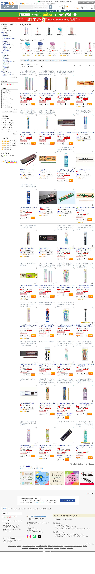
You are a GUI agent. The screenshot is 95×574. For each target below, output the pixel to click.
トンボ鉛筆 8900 (43, 170)
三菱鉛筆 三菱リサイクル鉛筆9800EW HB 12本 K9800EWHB (85, 208)
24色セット (5, 47)
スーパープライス (26, 11)
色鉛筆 (2, 32)
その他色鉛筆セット (8, 44)
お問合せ (63, 1)
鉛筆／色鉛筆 (6, 30)
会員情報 (31, 548)
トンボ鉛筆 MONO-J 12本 (27, 403)
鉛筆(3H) (5, 66)
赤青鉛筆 (5, 46)
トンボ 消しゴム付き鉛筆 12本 (66, 207)
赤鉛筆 (4, 35)
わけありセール (38, 11)
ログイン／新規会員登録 (86, 2)
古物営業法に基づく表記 (41, 546)
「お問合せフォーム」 (39, 502)
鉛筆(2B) (5, 54)
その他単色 (5, 34)
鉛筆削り (3, 71)
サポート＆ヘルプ (12, 546)
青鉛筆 (4, 41)
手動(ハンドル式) (7, 74)
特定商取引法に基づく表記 (29, 546)
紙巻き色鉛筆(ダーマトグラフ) (10, 38)
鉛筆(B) (4, 55)
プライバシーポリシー (58, 546)
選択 (15, 141)
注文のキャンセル (49, 548)
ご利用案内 (68, 1)
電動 (4, 75)
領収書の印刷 (63, 548)
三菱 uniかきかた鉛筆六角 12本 (85, 132)
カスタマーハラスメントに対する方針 (73, 546)
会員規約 (50, 546)
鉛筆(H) (5, 63)
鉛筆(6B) (5, 60)
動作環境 (85, 546)
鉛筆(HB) (5, 57)
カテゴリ (5, 26)
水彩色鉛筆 (5, 43)
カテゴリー (23, 468)
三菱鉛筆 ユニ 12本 (44, 248)
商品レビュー (67, 11)
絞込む (15, 133)
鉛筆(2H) (5, 64)
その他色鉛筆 (6, 50)
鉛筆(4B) (5, 58)
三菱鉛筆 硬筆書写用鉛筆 (27, 248)
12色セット (5, 37)
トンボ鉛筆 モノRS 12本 (83, 170)
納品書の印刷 (70, 548)
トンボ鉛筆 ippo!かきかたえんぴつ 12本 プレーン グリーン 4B (84, 447)
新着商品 (58, 11)
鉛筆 (2, 52)
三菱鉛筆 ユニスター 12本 (27, 170)
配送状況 (41, 548)
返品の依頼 (56, 548)
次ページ (91, 65)
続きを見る (14, 77)
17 (86, 66)
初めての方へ (41, 1)
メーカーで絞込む (9, 111)
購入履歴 (36, 548)
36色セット (5, 49)
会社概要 (19, 546)
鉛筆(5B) (5, 67)
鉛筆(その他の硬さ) (7, 61)
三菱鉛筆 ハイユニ (44, 207)
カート (33, 104)
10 (82, 66)
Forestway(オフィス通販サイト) (53, 1)
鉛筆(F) (4, 69)
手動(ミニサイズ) (7, 72)
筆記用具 (5, 28)
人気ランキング (49, 11)
